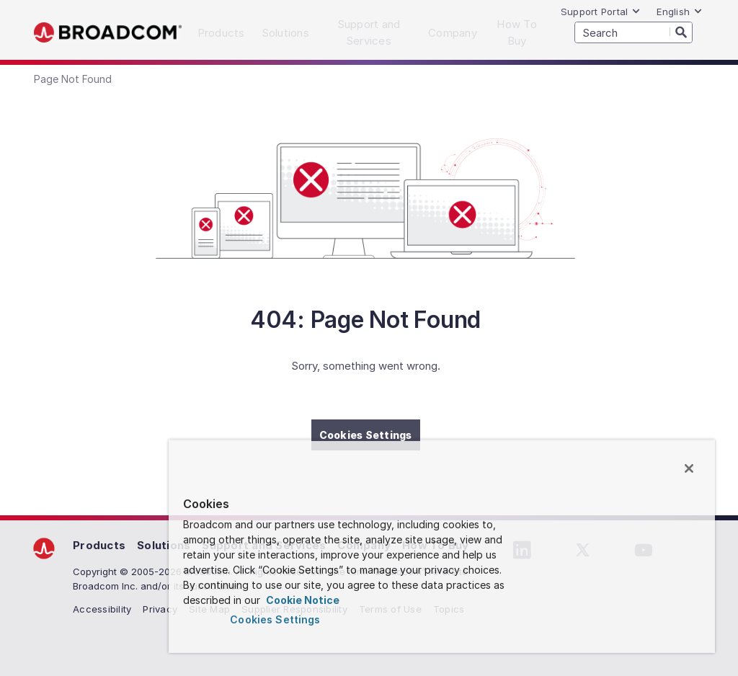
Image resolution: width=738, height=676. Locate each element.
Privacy (160, 609)
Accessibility (102, 609)
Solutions (163, 545)
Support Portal (601, 11)
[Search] (681, 31)
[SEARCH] (633, 32)
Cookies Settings (365, 435)
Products (99, 545)
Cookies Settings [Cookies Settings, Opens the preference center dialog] (275, 619)
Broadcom (108, 33)
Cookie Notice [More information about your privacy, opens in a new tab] (301, 600)
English (680, 11)
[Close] (689, 468)
